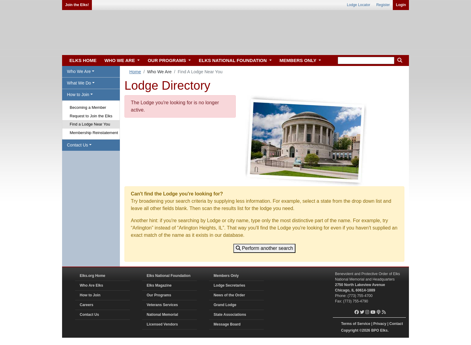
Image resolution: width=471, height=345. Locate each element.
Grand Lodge (225, 305)
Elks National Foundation (168, 276)
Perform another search (264, 248)
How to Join (90, 295)
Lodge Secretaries (229, 285)
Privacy (379, 324)
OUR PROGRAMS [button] (167, 60)
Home (135, 71)
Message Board (227, 324)
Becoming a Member (88, 107)
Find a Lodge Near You (90, 124)
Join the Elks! (77, 5)
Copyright (349, 330)
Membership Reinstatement (94, 132)
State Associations (230, 314)
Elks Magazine (159, 285)
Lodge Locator (358, 5)
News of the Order (229, 295)
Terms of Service (355, 324)
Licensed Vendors (162, 324)
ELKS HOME (82, 60)
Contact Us (89, 314)
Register (383, 5)
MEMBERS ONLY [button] (299, 60)
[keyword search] (366, 60)
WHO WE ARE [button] (120, 60)
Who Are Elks (91, 285)
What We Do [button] (79, 83)
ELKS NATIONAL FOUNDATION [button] (233, 60)
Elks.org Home (92, 276)
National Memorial (162, 314)
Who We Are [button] (79, 71)
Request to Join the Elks (91, 116)
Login (401, 5)
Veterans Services (162, 305)
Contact (396, 324)
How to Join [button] (78, 94)
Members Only (226, 276)
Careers (86, 305)
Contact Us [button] (77, 145)
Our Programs (159, 295)
